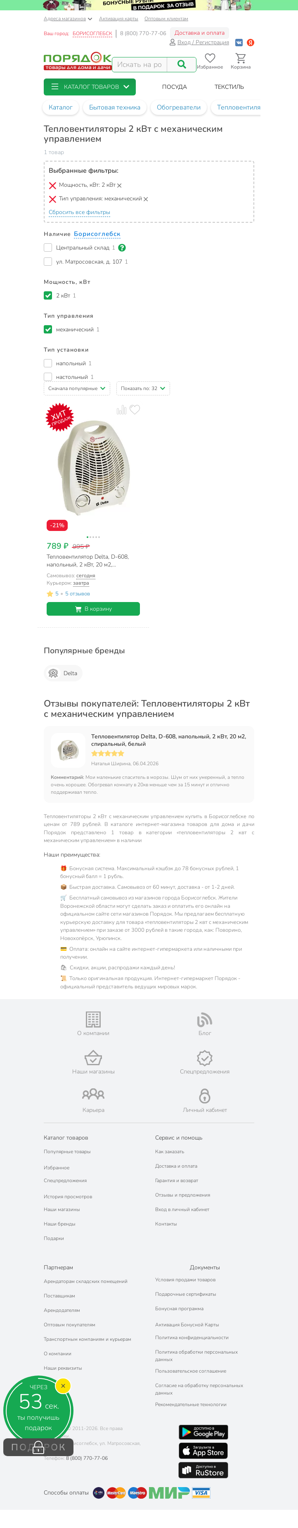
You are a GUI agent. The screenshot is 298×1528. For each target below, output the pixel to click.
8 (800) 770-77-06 (143, 33)
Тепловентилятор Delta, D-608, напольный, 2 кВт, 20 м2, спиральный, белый (168, 740)
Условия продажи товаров (185, 1279)
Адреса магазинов (68, 18)
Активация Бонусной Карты (187, 1324)
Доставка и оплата (200, 33)
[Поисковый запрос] (139, 64)
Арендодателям (62, 1310)
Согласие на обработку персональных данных (199, 1389)
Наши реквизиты (63, 1368)
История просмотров (68, 1196)
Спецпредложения (65, 1180)
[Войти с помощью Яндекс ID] (250, 42)
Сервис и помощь (178, 1138)
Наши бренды (60, 1224)
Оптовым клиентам (166, 18)
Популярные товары (67, 1151)
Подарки (54, 1238)
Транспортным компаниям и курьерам (87, 1339)
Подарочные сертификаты (185, 1294)
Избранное (56, 1167)
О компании (57, 1353)
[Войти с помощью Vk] (239, 42)
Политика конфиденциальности (192, 1337)
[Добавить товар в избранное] (135, 410)
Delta (61, 673)
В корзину (93, 609)
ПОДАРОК (38, 1447)
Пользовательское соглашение (190, 1371)
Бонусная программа (179, 1308)
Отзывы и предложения (182, 1195)
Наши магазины (62, 1209)
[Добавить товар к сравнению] (121, 410)
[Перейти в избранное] (209, 61)
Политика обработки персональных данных (196, 1356)
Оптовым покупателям (69, 1324)
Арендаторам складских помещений (86, 1281)
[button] (90, 87)
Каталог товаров (66, 1138)
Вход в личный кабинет (182, 1209)
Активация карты (118, 18)
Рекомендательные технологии (191, 1404)
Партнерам (58, 1267)
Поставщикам (59, 1295)
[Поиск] (181, 64)
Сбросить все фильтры (79, 212)
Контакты (166, 1224)
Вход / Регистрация (199, 42)
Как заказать (169, 1151)
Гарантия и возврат (176, 1180)
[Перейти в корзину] (240, 61)
